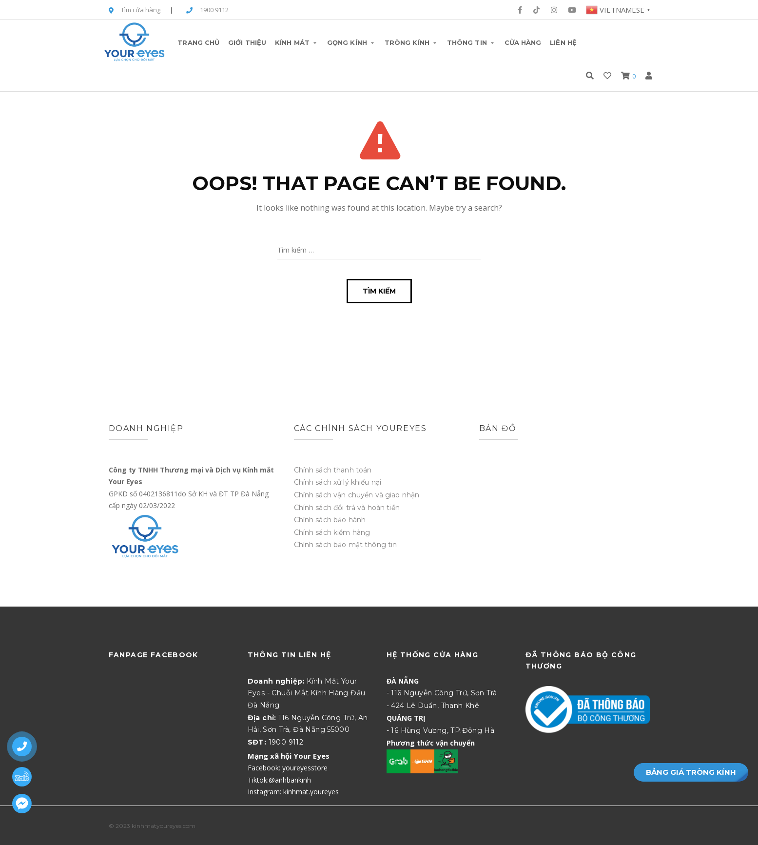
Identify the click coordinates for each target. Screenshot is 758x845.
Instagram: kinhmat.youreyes (293, 791)
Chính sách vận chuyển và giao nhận (357, 495)
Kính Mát (296, 42)
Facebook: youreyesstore (288, 767)
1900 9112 (207, 10)
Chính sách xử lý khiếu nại (338, 482)
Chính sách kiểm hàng (332, 532)
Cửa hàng (523, 42)
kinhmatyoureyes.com (163, 825)
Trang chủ (198, 42)
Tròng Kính (411, 42)
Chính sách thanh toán (333, 470)
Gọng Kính (351, 42)
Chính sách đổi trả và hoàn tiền (347, 507)
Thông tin (471, 42)
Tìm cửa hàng (134, 10)
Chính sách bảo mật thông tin (345, 544)
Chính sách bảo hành (330, 519)
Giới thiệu (247, 42)
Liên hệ (563, 42)
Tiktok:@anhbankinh (279, 780)
